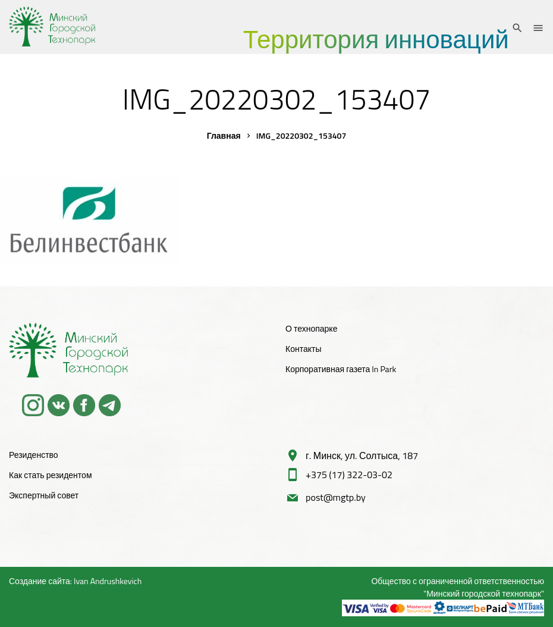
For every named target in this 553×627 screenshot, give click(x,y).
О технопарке (311, 328)
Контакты (303, 348)
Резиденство (33, 454)
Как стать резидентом (50, 475)
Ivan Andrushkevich (108, 581)
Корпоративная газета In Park (340, 369)
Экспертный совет (43, 495)
